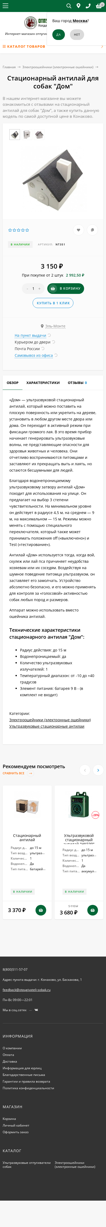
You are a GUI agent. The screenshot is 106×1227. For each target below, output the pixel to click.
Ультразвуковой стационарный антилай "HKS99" (79, 840)
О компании (12, 1048)
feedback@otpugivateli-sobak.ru (26, 989)
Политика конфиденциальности (28, 1088)
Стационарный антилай (27, 837)
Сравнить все (18, 773)
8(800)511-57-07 (15, 969)
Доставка (10, 1061)
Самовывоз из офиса (34, 355)
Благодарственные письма (24, 1074)
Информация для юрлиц (22, 1068)
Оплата (8, 1054)
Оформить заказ (16, 1132)
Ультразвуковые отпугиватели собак (27, 1164)
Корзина (9, 1118)
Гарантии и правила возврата (26, 1081)
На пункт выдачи (30, 335)
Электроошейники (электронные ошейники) (57, 67)
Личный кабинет (16, 1125)
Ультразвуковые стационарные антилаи (46, 726)
